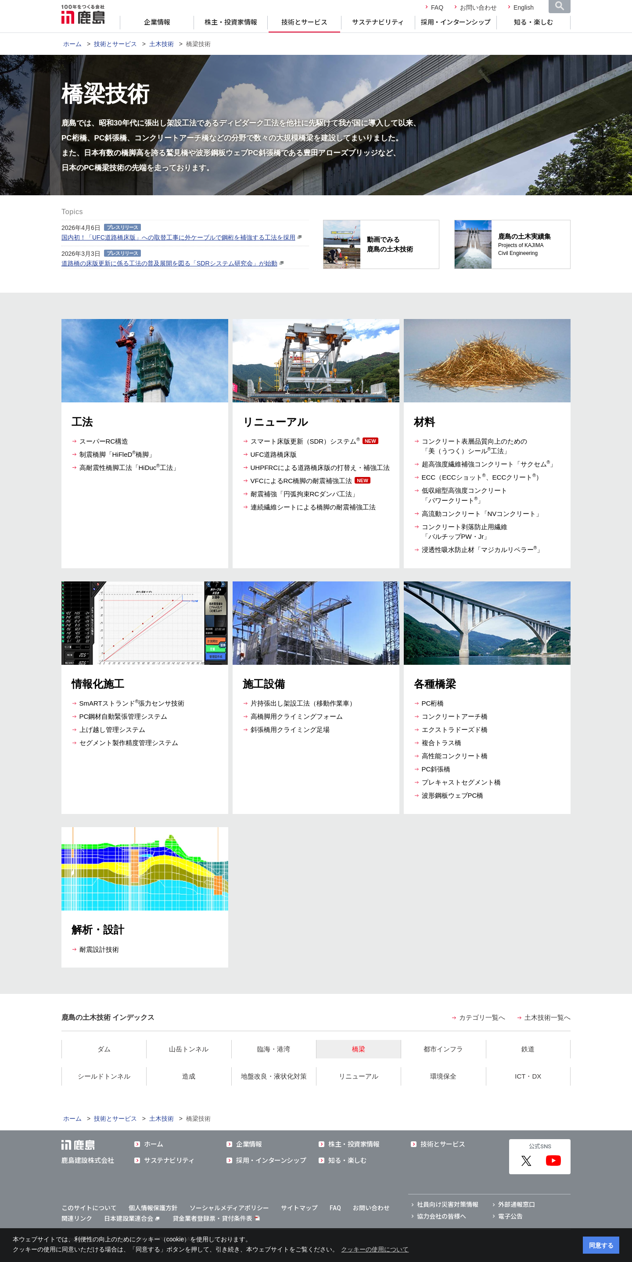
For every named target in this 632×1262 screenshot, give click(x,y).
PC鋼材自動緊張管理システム (123, 716)
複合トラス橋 (441, 742)
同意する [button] (601, 1245)
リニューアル (275, 422)
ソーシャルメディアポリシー (229, 1208)
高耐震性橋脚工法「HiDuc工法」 (129, 467)
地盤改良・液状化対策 (274, 1076)
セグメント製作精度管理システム (128, 742)
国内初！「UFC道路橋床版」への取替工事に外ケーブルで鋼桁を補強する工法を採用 (178, 237)
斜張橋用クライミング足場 (290, 729)
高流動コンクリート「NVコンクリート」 (482, 513)
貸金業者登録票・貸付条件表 (212, 1218)
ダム (104, 1049)
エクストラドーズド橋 (455, 729)
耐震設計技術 (99, 949)
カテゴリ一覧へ (482, 1017)
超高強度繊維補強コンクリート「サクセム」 (489, 464)
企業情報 (157, 22)
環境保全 (443, 1076)
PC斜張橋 (436, 769)
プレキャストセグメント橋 (461, 782)
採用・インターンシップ (456, 22)
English (524, 7)
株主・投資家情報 (231, 22)
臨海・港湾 (273, 1049)
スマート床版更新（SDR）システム (305, 441)
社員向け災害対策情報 (447, 1204)
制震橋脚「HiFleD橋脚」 (117, 454)
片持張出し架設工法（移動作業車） (303, 703)
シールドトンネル (104, 1076)
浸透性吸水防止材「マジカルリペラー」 (483, 549)
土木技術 (161, 43)
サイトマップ (299, 1208)
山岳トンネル (188, 1049)
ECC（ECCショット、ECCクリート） (482, 477)
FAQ (437, 7)
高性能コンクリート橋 (455, 756)
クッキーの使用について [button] (375, 1249)
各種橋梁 (435, 684)
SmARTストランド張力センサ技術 (132, 703)
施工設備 (264, 684)
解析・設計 (98, 930)
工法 (82, 422)
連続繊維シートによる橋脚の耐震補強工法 (313, 507)
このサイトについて (89, 1208)
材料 (424, 422)
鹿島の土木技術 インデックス (107, 1017)
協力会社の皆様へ (441, 1216)
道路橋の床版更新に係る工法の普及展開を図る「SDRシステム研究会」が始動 (169, 263)
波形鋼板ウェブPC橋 (453, 795)
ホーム (72, 43)
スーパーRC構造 (104, 441)
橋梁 (358, 1049)
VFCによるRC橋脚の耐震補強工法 (301, 480)
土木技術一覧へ (547, 1017)
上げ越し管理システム (112, 729)
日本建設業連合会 (131, 1218)
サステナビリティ (378, 22)
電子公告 (510, 1216)
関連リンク (76, 1218)
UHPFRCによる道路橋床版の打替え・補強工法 (320, 467)
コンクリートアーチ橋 (455, 716)
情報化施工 (98, 684)
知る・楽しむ (533, 22)
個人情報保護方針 (153, 1208)
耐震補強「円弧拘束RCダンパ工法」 (305, 494)
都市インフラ (443, 1049)
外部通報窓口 (516, 1204)
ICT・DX (528, 1076)
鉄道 (528, 1049)
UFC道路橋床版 (274, 454)
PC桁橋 (433, 703)
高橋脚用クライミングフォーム (297, 716)
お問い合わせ (478, 7)
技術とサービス (304, 22)
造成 (188, 1076)
